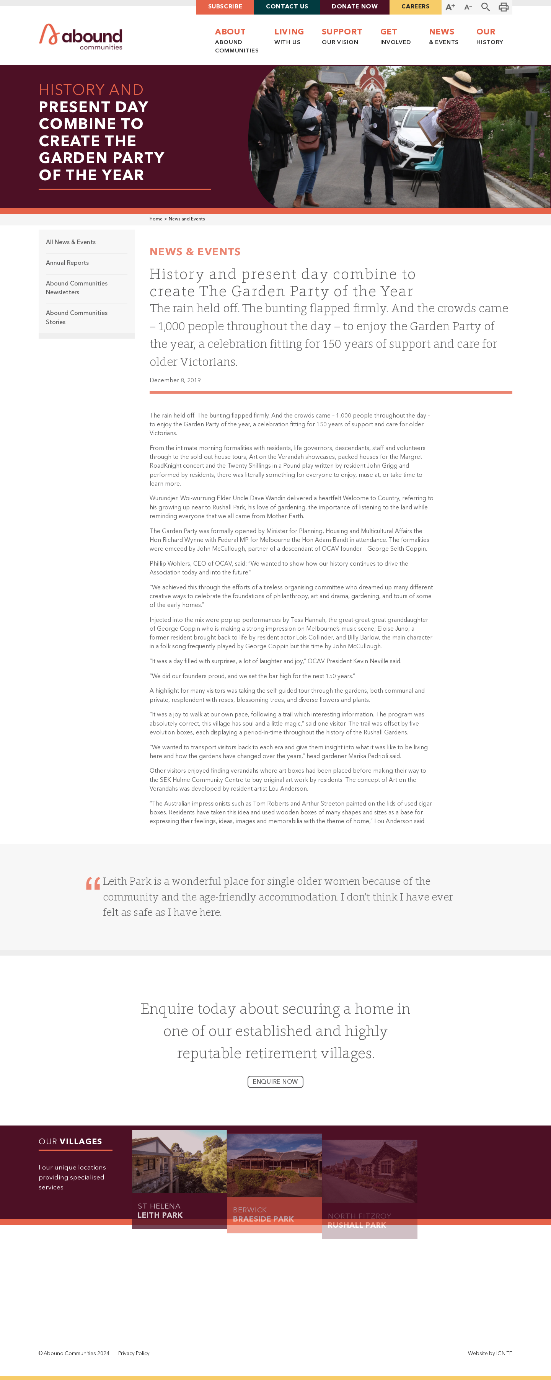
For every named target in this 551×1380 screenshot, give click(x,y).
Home (156, 219)
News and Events (187, 219)
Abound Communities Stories (77, 325)
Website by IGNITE (490, 1353)
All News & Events (71, 250)
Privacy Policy (134, 1353)
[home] (81, 36)
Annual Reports (67, 271)
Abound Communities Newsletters (77, 295)
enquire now (275, 1089)
